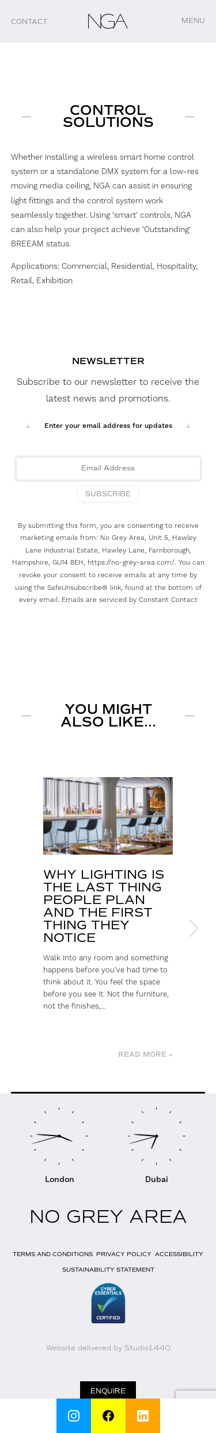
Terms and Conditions (53, 1254)
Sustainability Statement (108, 1269)
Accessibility (179, 1254)
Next (193, 928)
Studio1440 (147, 1348)
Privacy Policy (123, 1254)
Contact (29, 22)
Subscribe (108, 494)
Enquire (108, 1391)
